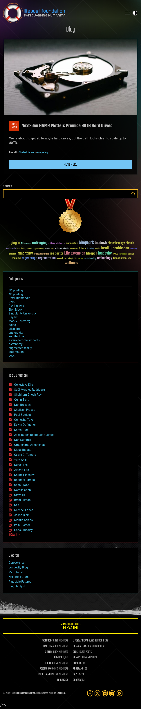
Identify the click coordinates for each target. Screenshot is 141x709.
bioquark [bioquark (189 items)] (86, 242)
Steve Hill (20, 495)
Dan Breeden (22, 405)
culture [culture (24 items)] (47, 249)
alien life (14, 329)
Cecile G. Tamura (25, 454)
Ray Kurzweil (17, 305)
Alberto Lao (21, 470)
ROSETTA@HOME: (46, 674)
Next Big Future (18, 577)
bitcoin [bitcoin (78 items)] (130, 243)
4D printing (16, 294)
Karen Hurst (21, 430)
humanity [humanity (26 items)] (133, 249)
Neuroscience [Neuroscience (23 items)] (123, 254)
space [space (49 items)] (80, 258)
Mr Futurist (16, 572)
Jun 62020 (14, 125)
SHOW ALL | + (14, 534)
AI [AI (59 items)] (19, 243)
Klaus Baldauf (23, 450)
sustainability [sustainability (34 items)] (90, 258)
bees (12, 355)
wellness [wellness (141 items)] (71, 263)
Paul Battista (22, 414)
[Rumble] (119, 693)
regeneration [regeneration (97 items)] (47, 258)
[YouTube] (112, 693)
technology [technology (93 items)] (104, 258)
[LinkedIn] (105, 693)
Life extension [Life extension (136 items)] (74, 253)
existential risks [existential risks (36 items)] (62, 249)
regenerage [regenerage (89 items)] (29, 258)
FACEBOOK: (46, 640)
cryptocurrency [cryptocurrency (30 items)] (38, 249)
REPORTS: (77, 663)
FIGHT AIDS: (51, 663)
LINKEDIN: (48, 646)
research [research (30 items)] (60, 258)
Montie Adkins (23, 520)
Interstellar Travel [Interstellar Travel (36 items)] (41, 254)
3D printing (16, 290)
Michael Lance (23, 510)
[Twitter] (97, 693)
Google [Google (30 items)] (97, 249)
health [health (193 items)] (106, 248)
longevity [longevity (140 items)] (105, 253)
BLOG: (75, 652)
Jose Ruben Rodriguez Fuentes (34, 435)
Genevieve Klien (24, 384)
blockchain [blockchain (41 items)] (11, 248)
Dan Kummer (22, 440)
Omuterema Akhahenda (29, 445)
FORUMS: (61, 680)
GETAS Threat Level (70, 627)
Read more (70, 164)
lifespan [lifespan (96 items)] (91, 253)
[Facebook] (90, 693)
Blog (70, 30)
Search (133, 193)
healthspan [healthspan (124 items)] (121, 248)
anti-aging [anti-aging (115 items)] (40, 243)
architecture (16, 336)
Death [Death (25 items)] (52, 249)
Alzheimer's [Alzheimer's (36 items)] (26, 243)
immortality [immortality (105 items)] (25, 253)
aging (12, 325)
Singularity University (22, 313)
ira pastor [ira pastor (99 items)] (56, 253)
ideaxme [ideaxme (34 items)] (12, 254)
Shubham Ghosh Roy (28, 394)
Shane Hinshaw (24, 475)
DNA (12, 302)
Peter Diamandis (19, 298)
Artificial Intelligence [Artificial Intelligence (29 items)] (56, 243)
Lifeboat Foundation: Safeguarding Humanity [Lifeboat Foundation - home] (61, 13)
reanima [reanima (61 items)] (16, 258)
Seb (16, 505)
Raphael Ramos (24, 480)
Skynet (13, 317)
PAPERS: (77, 674)
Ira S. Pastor (22, 525)
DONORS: (58, 657)
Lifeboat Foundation (26, 693)
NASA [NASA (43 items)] (115, 254)
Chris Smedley (23, 530)
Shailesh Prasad (26, 152)
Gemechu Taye (23, 419)
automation (16, 352)
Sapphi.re (61, 693)
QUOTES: (77, 680)
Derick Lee (21, 465)
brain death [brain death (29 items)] (21, 249)
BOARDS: (77, 657)
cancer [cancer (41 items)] (29, 248)
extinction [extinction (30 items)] (74, 249)
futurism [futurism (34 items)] (90, 249)
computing (42, 152)
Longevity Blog (18, 567)
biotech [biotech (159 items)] (101, 242)
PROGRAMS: (78, 668)
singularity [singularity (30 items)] (72, 258)
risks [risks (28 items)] (65, 258)
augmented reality (20, 348)
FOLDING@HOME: (48, 668)
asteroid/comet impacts (24, 340)
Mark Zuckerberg (19, 321)
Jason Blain (22, 515)
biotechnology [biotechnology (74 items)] (116, 243)
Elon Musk (15, 309)
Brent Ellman (22, 500)
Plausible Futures (20, 581)
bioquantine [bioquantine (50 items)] (72, 243)
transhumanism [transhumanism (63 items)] (122, 258)
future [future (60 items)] (82, 248)
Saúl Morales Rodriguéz (29, 389)
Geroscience (16, 562)
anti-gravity (16, 332)
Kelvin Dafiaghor (25, 424)
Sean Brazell (22, 485)
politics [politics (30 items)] (131, 254)
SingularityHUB (18, 586)
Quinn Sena (21, 399)
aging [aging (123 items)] (13, 243)
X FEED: (48, 652)
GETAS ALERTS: (80, 646)
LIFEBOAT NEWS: (80, 640)
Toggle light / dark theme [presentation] (135, 13)
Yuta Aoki (20, 460)
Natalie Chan (22, 490)
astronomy (16, 344)
